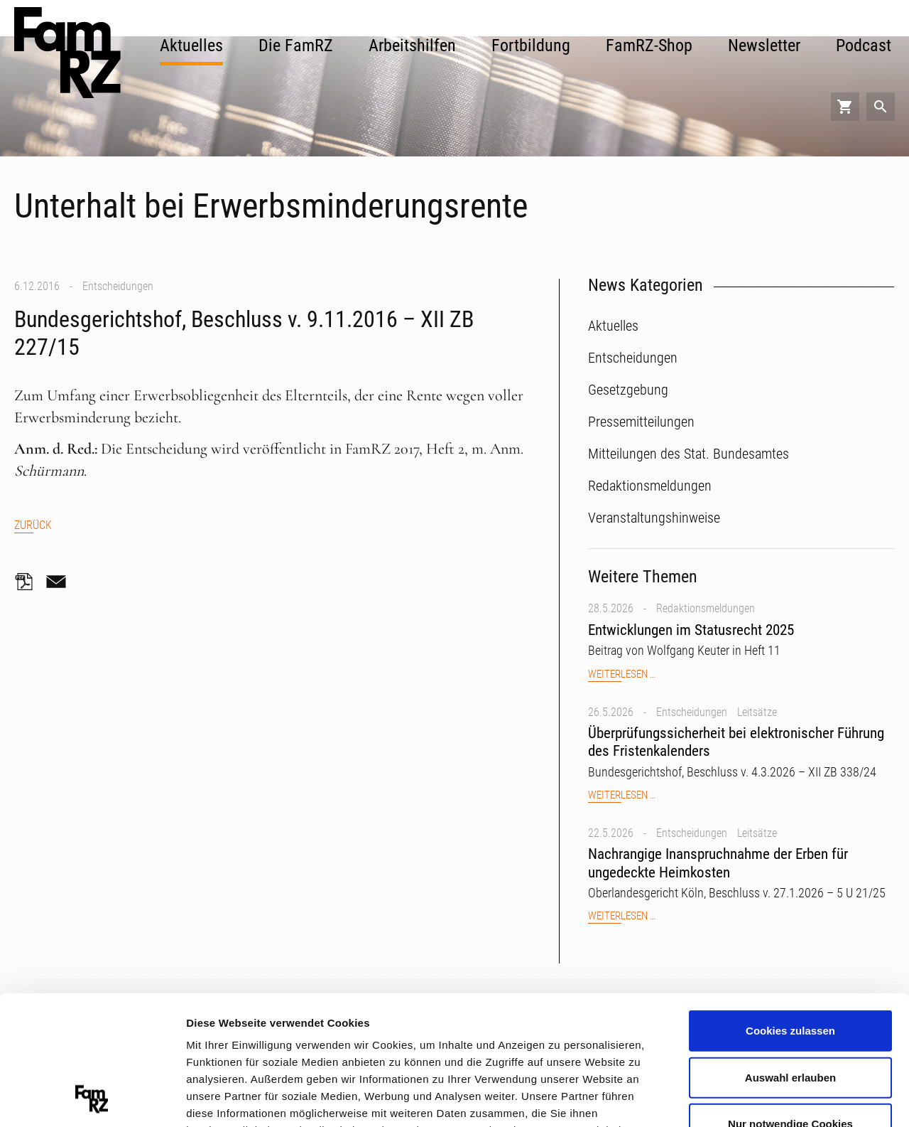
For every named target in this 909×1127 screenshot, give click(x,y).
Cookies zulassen (790, 910)
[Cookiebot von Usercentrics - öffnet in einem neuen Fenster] (92, 1099)
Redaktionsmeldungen (705, 608)
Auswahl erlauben (790, 956)
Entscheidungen (117, 286)
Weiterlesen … (621, 674)
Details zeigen (755, 1098)
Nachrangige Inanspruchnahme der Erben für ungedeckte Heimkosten (718, 862)
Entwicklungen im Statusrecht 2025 (691, 630)
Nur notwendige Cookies (790, 1003)
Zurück (33, 525)
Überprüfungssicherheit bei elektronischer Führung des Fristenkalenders (736, 742)
